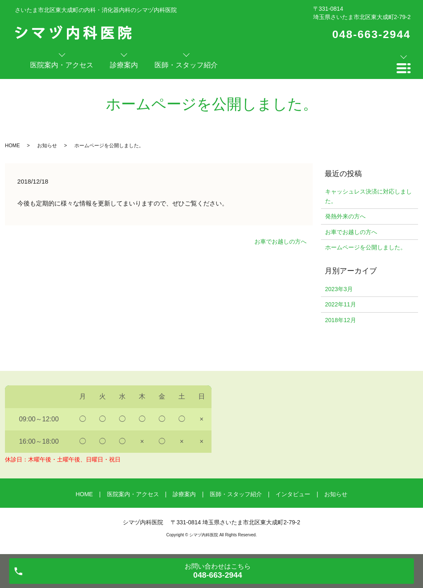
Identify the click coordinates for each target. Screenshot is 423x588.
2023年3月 (339, 289)
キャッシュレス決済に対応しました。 (368, 196)
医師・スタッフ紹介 (236, 494)
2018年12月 (340, 320)
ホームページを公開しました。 (365, 247)
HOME (12, 145)
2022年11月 (340, 304)
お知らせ (47, 145)
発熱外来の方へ (345, 216)
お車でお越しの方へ (280, 241)
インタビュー (293, 494)
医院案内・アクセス (133, 494)
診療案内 (184, 494)
